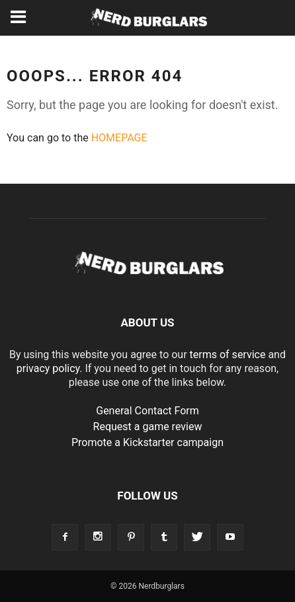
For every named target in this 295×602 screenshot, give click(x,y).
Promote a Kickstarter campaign (147, 442)
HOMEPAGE (119, 138)
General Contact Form (147, 410)
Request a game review (147, 426)
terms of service (228, 354)
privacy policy (48, 368)
